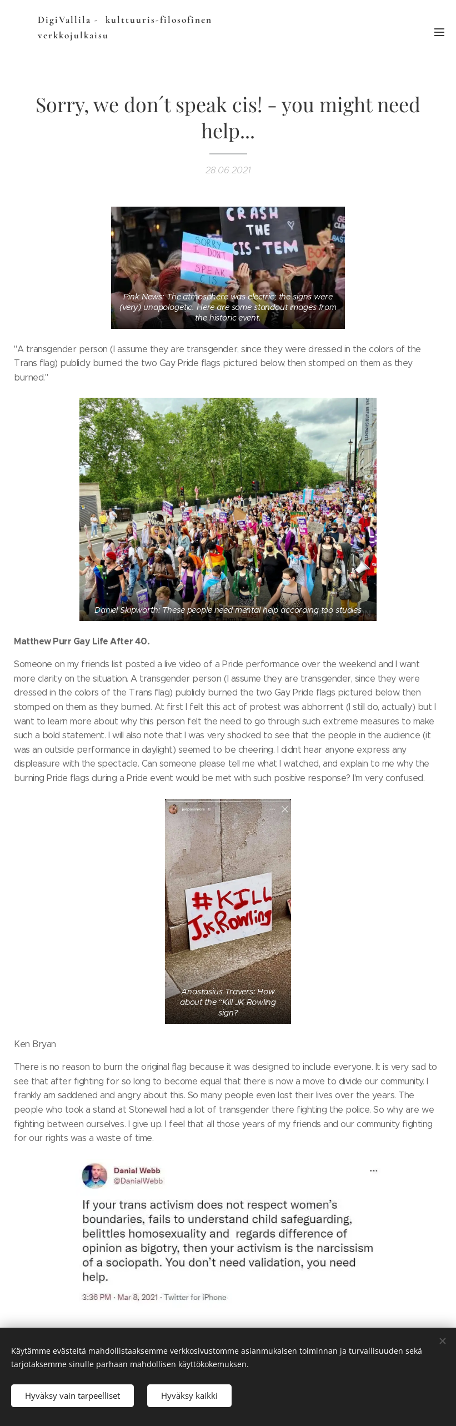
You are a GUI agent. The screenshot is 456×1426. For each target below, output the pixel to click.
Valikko (439, 32)
